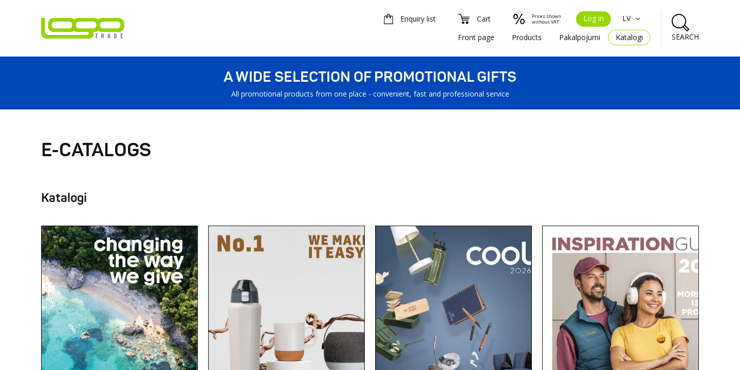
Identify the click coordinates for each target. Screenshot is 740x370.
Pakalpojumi (579, 37)
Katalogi (629, 37)
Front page (476, 37)
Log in (593, 18)
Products (527, 37)
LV (632, 18)
